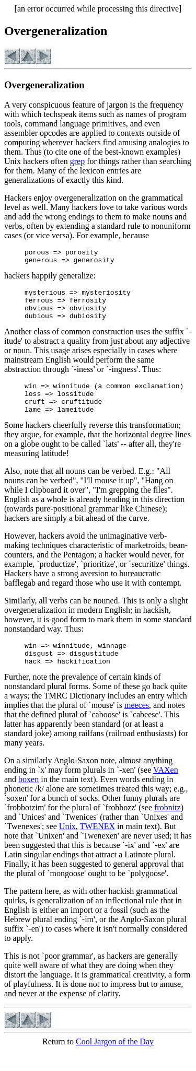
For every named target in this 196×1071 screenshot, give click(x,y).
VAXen (165, 790)
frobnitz (167, 827)
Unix (67, 846)
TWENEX (98, 846)
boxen (28, 799)
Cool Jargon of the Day (115, 1061)
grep (77, 161)
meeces (136, 725)
